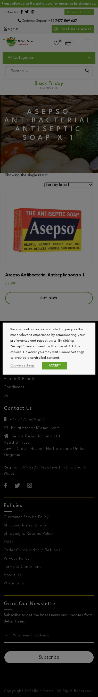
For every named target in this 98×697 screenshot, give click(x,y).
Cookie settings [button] (23, 365)
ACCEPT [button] (56, 365)
